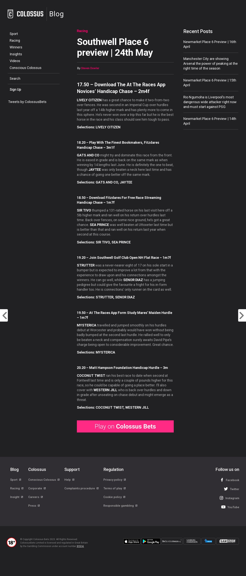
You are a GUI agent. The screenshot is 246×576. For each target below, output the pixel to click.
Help (69, 479)
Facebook (229, 480)
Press (34, 505)
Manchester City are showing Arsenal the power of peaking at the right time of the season (210, 63)
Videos (15, 61)
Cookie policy (114, 497)
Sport (14, 34)
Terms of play (114, 488)
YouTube (229, 507)
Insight (16, 497)
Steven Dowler (90, 68)
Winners (16, 47)
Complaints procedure (81, 488)
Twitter (231, 489)
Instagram (229, 498)
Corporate (37, 488)
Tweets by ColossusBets (27, 102)
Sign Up (15, 89)
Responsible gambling (120, 505)
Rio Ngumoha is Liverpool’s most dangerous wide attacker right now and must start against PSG (210, 102)
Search (15, 78)
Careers (35, 497)
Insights (16, 54)
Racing (15, 40)
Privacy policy (114, 479)
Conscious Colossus (26, 68)
